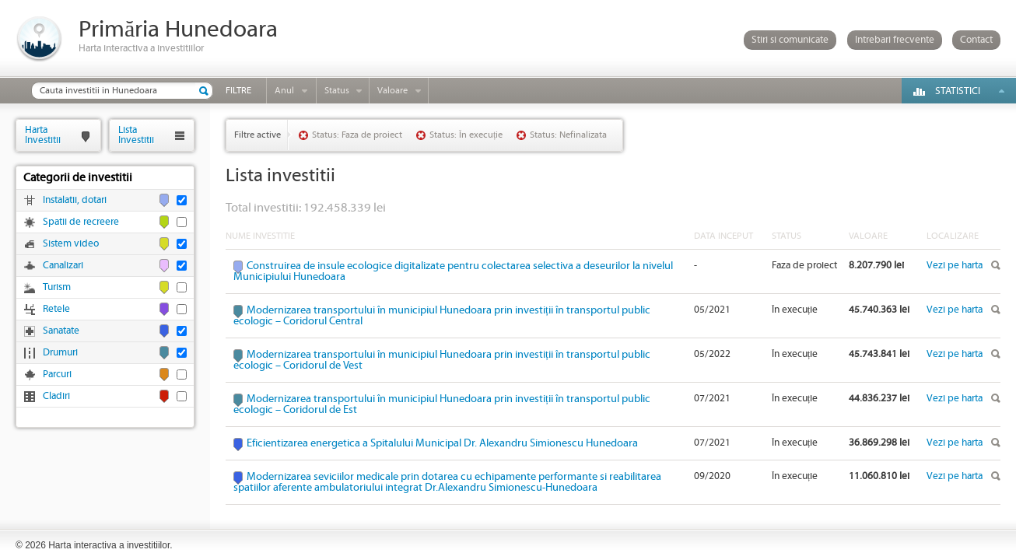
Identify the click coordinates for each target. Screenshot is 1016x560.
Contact (976, 40)
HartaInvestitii (43, 134)
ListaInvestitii (136, 134)
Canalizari (63, 265)
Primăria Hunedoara (178, 30)
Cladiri (56, 396)
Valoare (392, 91)
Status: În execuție (466, 135)
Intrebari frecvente (894, 40)
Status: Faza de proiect (357, 135)
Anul (284, 91)
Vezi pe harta (955, 266)
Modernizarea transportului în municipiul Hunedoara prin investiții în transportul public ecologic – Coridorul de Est (441, 404)
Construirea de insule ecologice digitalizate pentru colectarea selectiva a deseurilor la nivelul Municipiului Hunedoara (453, 271)
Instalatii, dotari (75, 200)
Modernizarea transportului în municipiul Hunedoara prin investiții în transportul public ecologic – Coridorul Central (441, 316)
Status (336, 91)
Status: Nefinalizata (568, 135)
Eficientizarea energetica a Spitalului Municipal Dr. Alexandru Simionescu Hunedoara (442, 443)
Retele (56, 309)
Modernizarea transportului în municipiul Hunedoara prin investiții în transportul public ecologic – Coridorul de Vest (441, 360)
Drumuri (60, 353)
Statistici (957, 91)
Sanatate (61, 331)
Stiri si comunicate (790, 40)
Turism (57, 287)
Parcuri (57, 374)
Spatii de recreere (81, 222)
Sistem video (71, 244)
